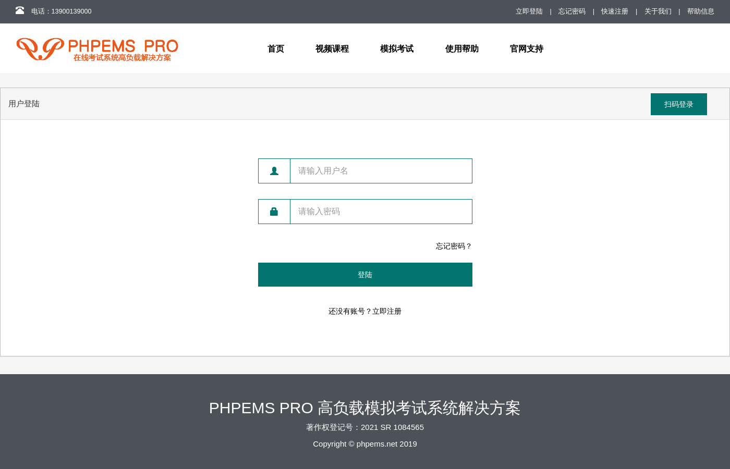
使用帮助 (462, 48)
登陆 (365, 274)
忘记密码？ (454, 246)
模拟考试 (396, 48)
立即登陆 (529, 11)
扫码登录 (679, 104)
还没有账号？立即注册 (365, 311)
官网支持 (526, 48)
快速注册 (614, 11)
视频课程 (332, 48)
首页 (275, 48)
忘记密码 (572, 11)
